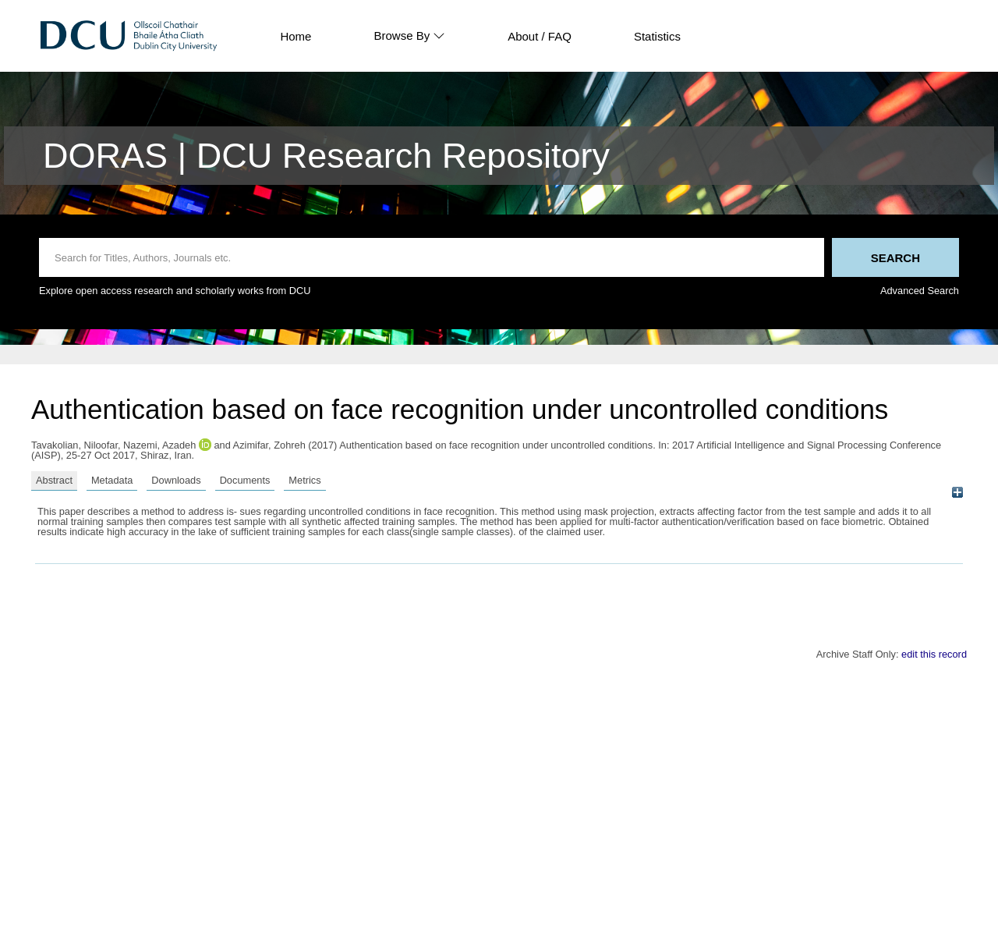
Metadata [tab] (112, 480)
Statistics (657, 36)
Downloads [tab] (175, 480)
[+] (957, 492)
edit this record (934, 654)
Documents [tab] (245, 480)
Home (295, 36)
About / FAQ (540, 36)
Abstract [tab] (54, 480)
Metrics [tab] (304, 480)
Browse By (409, 36)
